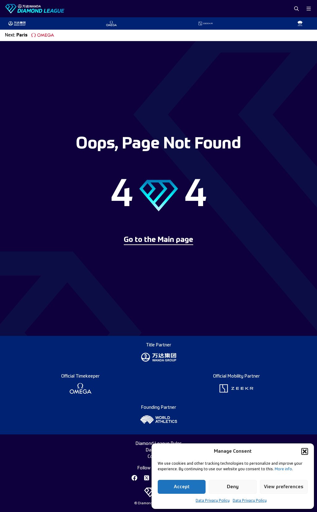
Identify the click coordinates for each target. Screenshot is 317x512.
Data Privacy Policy (213, 501)
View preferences (283, 486)
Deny (233, 486)
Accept (182, 486)
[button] (305, 451)
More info (283, 469)
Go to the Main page (158, 240)
